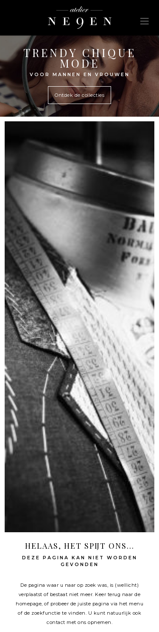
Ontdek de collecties (79, 95)
